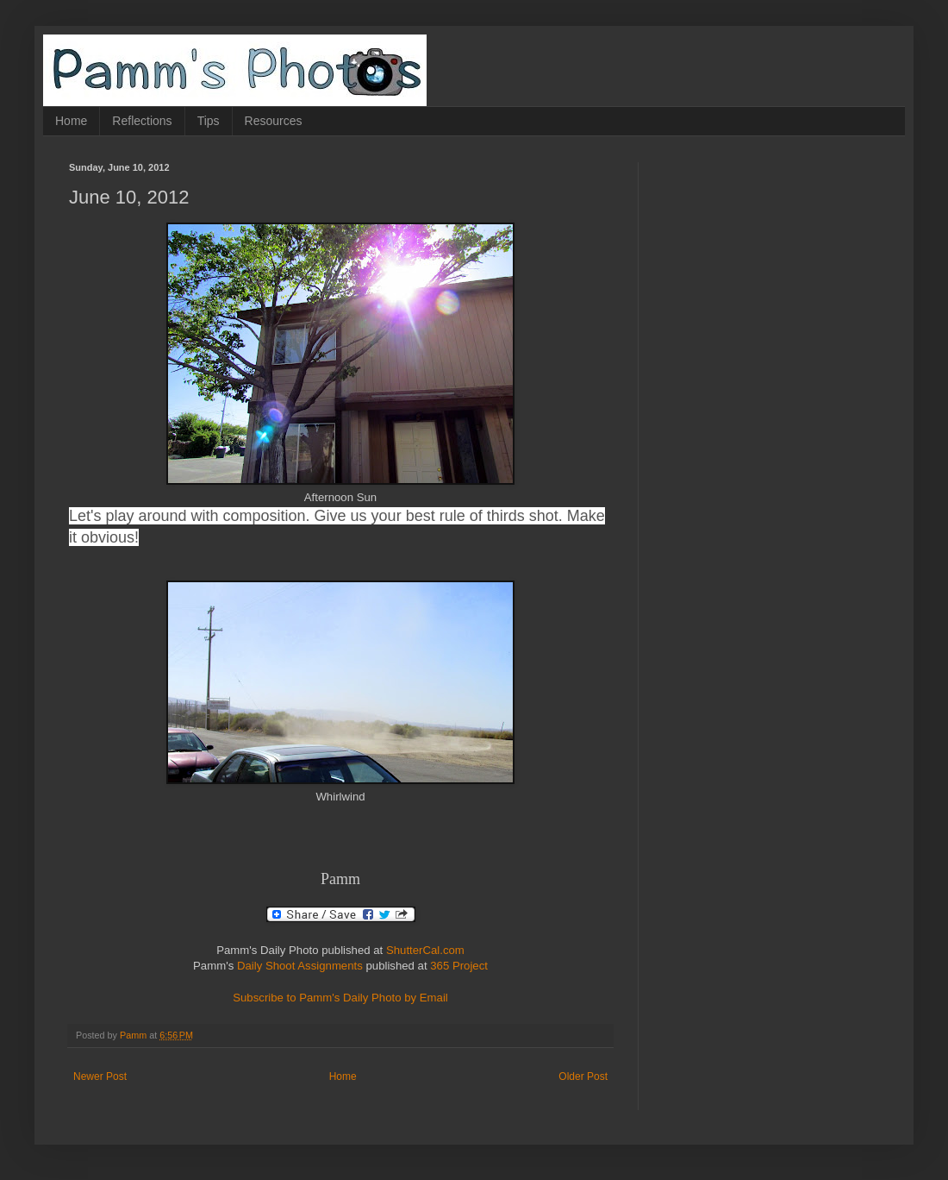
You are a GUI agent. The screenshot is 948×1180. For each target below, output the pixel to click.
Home (71, 121)
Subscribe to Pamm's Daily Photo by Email (340, 997)
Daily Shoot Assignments (300, 965)
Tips (208, 121)
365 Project (459, 965)
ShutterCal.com (425, 950)
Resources (273, 121)
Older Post (583, 1076)
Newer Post (100, 1076)
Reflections (142, 121)
